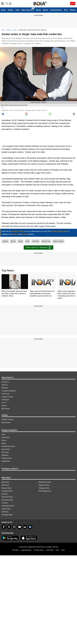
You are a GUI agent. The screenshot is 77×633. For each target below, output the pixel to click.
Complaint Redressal (8, 391)
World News (6, 437)
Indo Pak (35, 241)
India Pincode (6, 422)
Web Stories (6, 408)
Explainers (5, 455)
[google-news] (30, 527)
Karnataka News (7, 515)
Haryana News (6, 488)
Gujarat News (6, 509)
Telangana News (44, 488)
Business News (7, 458)
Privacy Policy (38, 550)
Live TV (4, 403)
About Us (5, 385)
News (3, 30)
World (38, 10)
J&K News (5, 512)
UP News (5, 503)
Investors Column (7, 397)
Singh (21, 241)
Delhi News (5, 485)
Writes (13, 241)
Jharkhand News (7, 491)
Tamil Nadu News (7, 500)
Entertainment (56, 10)
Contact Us (5, 382)
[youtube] (19, 527)
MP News (5, 494)
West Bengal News (44, 491)
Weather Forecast (7, 419)
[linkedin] (25, 527)
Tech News (5, 452)
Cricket (15, 30)
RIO (57, 550)
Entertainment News (8, 446)
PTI (3, 108)
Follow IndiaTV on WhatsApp (38, 247)
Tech (66, 10)
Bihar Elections (28, 10)
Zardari (5, 241)
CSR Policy (50, 550)
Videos (10, 10)
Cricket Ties (46, 241)
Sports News (6, 449)
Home (3, 10)
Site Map (15, 550)
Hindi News (5, 400)
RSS (63, 550)
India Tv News (58, 241)
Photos (73, 10)
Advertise (5, 388)
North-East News (7, 497)
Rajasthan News (43, 485)
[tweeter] (9, 527)
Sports (45, 10)
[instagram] (14, 527)
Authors (4, 405)
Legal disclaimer (26, 550)
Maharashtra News (44, 482)
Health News (6, 461)
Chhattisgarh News (8, 506)
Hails (27, 241)
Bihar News (5, 482)
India (17, 10)
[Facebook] (4, 527)
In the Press (6, 394)
